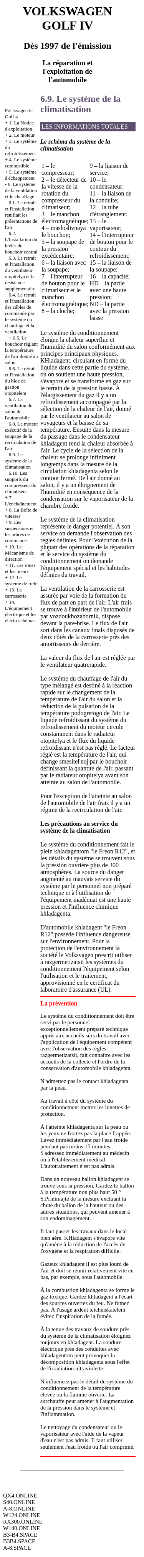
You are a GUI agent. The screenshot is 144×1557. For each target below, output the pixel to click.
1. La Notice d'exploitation (19, 126)
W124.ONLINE (21, 1515)
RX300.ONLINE (23, 1522)
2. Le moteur (22, 135)
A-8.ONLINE (19, 1509)
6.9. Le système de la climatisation (18, 461)
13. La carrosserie (15, 593)
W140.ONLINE (21, 1528)
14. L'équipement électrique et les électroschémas (20, 611)
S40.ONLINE (19, 1502)
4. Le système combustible (20, 163)
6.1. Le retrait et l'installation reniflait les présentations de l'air (21, 215)
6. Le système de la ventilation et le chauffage (21, 190)
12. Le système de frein (21, 580)
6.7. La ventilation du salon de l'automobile (19, 408)
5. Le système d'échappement (20, 175)
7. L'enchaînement (20, 501)
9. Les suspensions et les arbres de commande (19, 531)
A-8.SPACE (17, 1548)
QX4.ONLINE (20, 1495)
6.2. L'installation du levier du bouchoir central (21, 242)
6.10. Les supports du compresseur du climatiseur (20, 482)
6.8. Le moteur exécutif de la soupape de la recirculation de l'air (21, 436)
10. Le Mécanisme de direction (19, 553)
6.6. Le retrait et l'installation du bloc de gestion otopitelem (20, 381)
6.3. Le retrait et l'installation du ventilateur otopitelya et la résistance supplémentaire (20, 273)
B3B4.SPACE (19, 1541)
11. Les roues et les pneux (20, 568)
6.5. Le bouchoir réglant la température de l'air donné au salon (21, 350)
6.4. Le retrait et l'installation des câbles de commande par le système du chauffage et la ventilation (20, 313)
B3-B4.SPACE (20, 1535)
